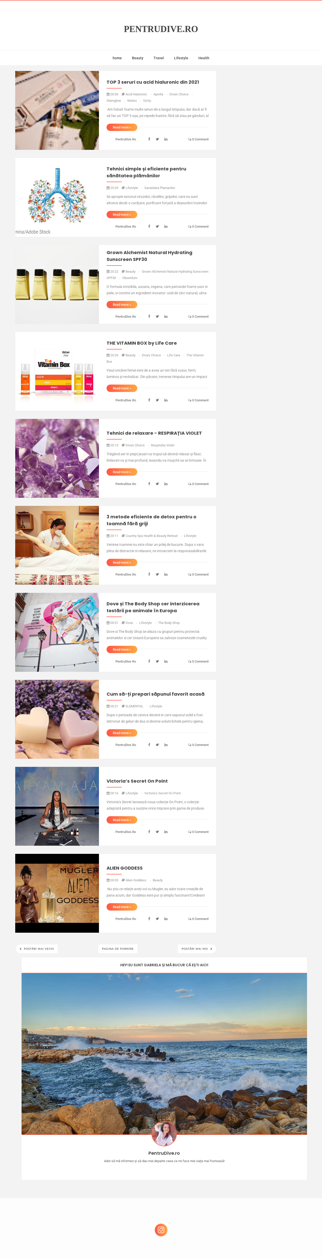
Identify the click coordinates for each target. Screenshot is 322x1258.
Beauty (137, 58)
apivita (161, 94)
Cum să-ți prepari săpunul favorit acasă (156, 694)
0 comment (198, 139)
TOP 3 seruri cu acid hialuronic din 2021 (153, 82)
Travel (159, 58)
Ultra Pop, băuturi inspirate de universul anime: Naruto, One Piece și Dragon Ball (266, 1203)
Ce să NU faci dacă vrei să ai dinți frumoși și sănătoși (264, 1177)
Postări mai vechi (38, 948)
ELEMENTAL (137, 706)
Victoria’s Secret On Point (137, 781)
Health (203, 58)
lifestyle (134, 188)
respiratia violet (162, 445)
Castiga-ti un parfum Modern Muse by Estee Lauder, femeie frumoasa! (265, 1104)
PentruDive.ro (161, 29)
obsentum (129, 278)
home (117, 58)
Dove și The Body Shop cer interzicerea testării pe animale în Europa (153, 607)
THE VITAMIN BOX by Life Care (142, 343)
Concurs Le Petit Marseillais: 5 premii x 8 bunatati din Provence (267, 1128)
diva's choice (181, 94)
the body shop (169, 623)
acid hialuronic (139, 94)
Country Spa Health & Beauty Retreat (154, 536)
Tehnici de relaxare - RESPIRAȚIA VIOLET (154, 433)
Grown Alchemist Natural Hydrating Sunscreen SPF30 (149, 255)
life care (176, 355)
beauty (133, 271)
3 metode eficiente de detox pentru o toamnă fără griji (151, 520)
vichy (147, 101)
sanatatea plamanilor (159, 188)
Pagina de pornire (118, 948)
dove (132, 623)
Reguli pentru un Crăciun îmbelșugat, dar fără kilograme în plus (267, 1153)
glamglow (116, 101)
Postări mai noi (195, 948)
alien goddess (138, 880)
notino (134, 101)
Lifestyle (181, 58)
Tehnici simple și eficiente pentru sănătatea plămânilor (146, 172)
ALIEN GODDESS (125, 868)
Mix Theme (203, 1244)
